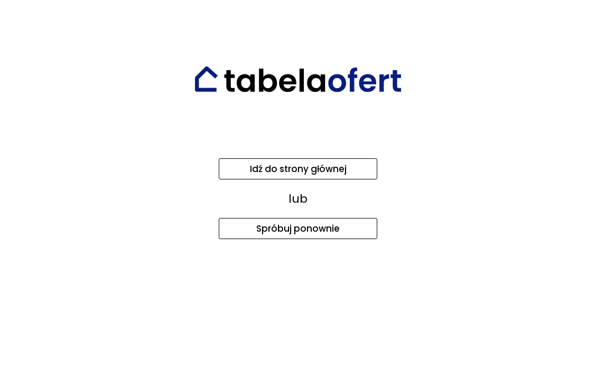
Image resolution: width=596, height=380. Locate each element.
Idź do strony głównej (298, 169)
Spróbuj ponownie (298, 228)
